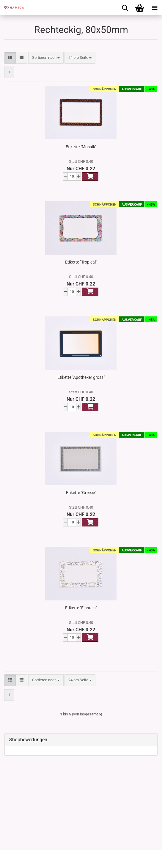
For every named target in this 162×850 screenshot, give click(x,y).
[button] (10, 58)
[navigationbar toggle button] (154, 7)
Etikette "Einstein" (81, 607)
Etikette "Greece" (81, 492)
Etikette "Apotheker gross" (81, 377)
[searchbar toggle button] (124, 7)
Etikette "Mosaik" (81, 146)
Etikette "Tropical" (81, 262)
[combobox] (46, 58)
